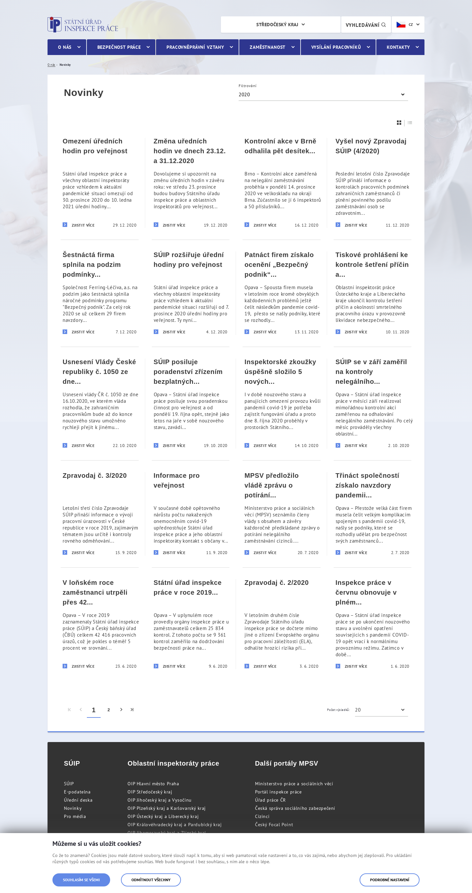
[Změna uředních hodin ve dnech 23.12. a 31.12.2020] (190, 182)
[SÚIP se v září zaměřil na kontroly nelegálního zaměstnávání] (372, 403)
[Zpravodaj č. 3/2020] (99, 513)
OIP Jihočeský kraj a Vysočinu (159, 800)
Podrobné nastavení (389, 879)
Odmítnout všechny (150, 879)
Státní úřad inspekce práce (83, 24)
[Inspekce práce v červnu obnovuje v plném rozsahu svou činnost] (372, 624)
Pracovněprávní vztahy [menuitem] (195, 47)
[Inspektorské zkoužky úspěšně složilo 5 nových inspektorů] (281, 403)
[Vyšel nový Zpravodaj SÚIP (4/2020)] (372, 182)
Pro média (75, 816)
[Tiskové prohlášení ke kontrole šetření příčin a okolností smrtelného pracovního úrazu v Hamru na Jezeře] (372, 292)
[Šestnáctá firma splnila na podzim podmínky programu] (99, 292)
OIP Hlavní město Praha (153, 784)
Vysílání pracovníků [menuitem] (336, 47)
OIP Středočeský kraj (150, 792)
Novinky (73, 808)
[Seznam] (410, 123)
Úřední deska (78, 800)
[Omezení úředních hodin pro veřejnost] (99, 182)
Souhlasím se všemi (81, 879)
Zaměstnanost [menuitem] (267, 47)
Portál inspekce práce (278, 792)
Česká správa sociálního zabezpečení (295, 808)
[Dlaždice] (399, 123)
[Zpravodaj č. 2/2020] (281, 624)
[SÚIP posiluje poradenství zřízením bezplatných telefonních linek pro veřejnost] (190, 403)
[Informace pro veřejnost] (190, 513)
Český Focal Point (274, 825)
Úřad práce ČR (270, 800)
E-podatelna (77, 792)
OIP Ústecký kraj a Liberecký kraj (163, 816)
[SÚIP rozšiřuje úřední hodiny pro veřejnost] (190, 292)
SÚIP (69, 784)
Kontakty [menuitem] (398, 47)
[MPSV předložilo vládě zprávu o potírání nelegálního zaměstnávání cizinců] (281, 513)
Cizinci (262, 816)
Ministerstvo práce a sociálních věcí (294, 784)
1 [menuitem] (94, 710)
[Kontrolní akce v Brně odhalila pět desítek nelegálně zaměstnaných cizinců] (281, 182)
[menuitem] (69, 710)
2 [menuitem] (109, 709)
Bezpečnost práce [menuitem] (119, 47)
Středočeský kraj (277, 25)
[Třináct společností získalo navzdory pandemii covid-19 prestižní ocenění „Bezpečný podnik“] (372, 513)
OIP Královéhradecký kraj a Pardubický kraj (175, 825)
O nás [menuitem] (64, 47)
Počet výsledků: (338, 710)
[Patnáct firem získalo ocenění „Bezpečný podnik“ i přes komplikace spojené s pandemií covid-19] (281, 292)
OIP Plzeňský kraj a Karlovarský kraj (167, 808)
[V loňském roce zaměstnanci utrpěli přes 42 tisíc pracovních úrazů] (99, 624)
